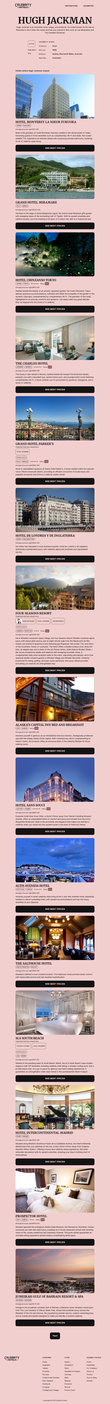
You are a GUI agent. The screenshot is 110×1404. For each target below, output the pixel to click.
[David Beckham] (25, 621)
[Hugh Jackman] (22, 452)
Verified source (21, 457)
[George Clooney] (23, 1046)
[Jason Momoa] (58, 621)
